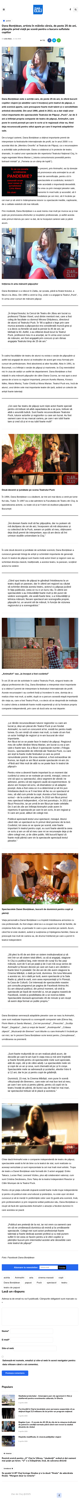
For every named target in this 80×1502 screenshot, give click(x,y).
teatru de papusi (12, 1287)
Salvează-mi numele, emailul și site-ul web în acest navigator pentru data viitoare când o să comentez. (38, 1362)
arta (31, 1277)
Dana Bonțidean (12, 1282)
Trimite (62, 1267)
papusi (28, 1282)
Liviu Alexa (8, 39)
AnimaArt (19, 1277)
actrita (7, 1277)
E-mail (5, 1339)
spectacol (51, 1282)
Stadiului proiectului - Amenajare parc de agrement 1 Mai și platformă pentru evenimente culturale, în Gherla (45, 1397)
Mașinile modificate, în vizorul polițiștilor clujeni (39, 1437)
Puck (39, 1282)
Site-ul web (8, 1348)
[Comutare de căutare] (75, 9)
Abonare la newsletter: (26, 1267)
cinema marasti (46, 1277)
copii (61, 1277)
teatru (64, 1282)
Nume (5, 1331)
